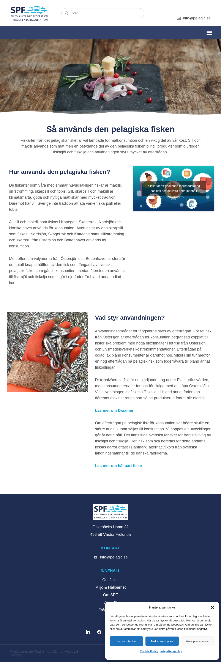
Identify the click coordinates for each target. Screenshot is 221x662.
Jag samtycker (126, 641)
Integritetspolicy (171, 651)
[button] (212, 607)
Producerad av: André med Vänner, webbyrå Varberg (44, 653)
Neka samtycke (162, 641)
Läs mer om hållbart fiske (118, 466)
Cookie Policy (149, 651)
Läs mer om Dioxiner (114, 410)
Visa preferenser (198, 641)
